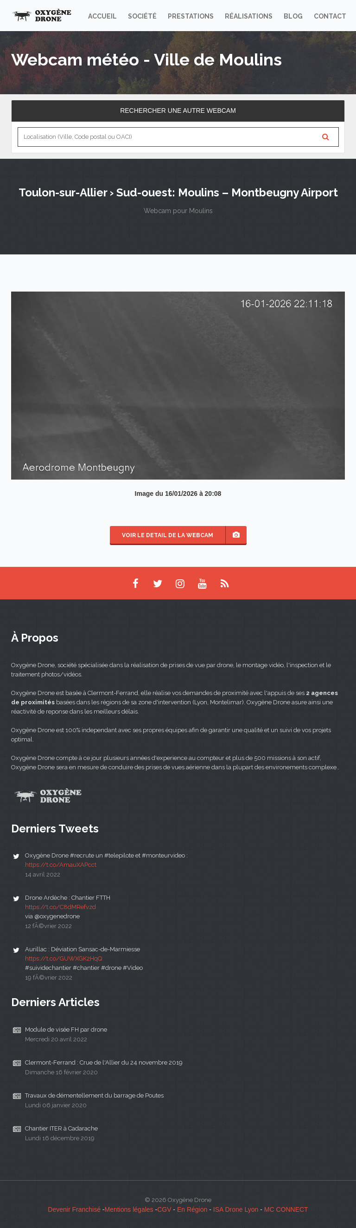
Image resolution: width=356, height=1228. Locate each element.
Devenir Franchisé (74, 1209)
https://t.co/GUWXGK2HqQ (63, 958)
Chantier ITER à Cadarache (61, 1128)
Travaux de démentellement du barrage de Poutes (94, 1095)
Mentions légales (129, 1209)
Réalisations (249, 16)
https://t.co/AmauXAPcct (60, 864)
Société (142, 16)
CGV (164, 1209)
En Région (192, 1209)
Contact (330, 16)
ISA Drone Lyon (236, 1209)
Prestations (191, 16)
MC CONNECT (286, 1209)
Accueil (102, 16)
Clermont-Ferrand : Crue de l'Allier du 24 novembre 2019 (104, 1062)
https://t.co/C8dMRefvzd (60, 906)
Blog (293, 16)
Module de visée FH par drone (66, 1029)
